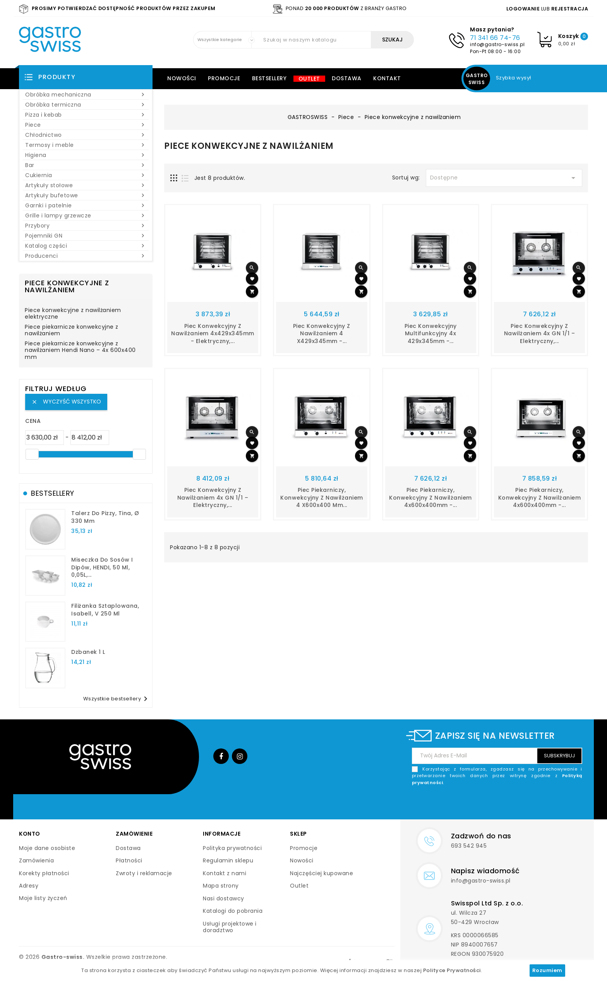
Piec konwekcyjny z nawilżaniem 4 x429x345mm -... (321, 333)
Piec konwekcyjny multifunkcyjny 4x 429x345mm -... (431, 333)
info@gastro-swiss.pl (497, 44)
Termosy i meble (85, 145)
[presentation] (523, 804)
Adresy (28, 886)
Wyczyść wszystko (66, 401)
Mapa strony (221, 886)
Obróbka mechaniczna (85, 94)
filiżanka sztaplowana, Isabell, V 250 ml (105, 609)
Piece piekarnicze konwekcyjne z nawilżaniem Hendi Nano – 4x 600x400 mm (80, 350)
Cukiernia (85, 175)
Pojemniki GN (85, 236)
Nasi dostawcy (223, 898)
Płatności (129, 860)
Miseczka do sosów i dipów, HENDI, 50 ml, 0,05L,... (102, 567)
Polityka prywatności (232, 848)
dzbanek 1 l (88, 652)
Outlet (309, 79)
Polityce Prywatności (452, 970)
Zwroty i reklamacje (144, 873)
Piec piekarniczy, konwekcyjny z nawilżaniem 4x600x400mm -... (430, 497)
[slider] (32, 454)
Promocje (224, 78)
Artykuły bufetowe (85, 195)
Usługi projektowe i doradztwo (230, 927)
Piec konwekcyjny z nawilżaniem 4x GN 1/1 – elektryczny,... (539, 333)
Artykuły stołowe (85, 185)
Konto (29, 834)
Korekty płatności (44, 873)
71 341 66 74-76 (495, 37)
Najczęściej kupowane (321, 873)
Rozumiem (547, 970)
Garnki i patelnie (85, 205)
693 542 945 (469, 846)
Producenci (85, 256)
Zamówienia (36, 860)
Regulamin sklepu (228, 860)
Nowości (181, 78)
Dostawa (347, 78)
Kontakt (387, 78)
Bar (85, 165)
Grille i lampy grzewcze (85, 215)
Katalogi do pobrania (232, 911)
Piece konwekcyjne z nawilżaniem (67, 286)
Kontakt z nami (224, 873)
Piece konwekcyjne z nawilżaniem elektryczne (73, 314)
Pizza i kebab (85, 115)
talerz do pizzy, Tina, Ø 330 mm (105, 517)
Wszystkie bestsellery (117, 698)
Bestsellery (269, 78)
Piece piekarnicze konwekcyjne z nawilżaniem (71, 331)
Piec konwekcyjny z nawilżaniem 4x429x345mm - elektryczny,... (212, 333)
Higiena (85, 155)
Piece (85, 125)
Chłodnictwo (85, 135)
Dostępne (504, 178)
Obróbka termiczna (85, 105)
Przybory (85, 225)
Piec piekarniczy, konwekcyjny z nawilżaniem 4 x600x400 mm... (321, 497)
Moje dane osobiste (47, 848)
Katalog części (85, 246)
